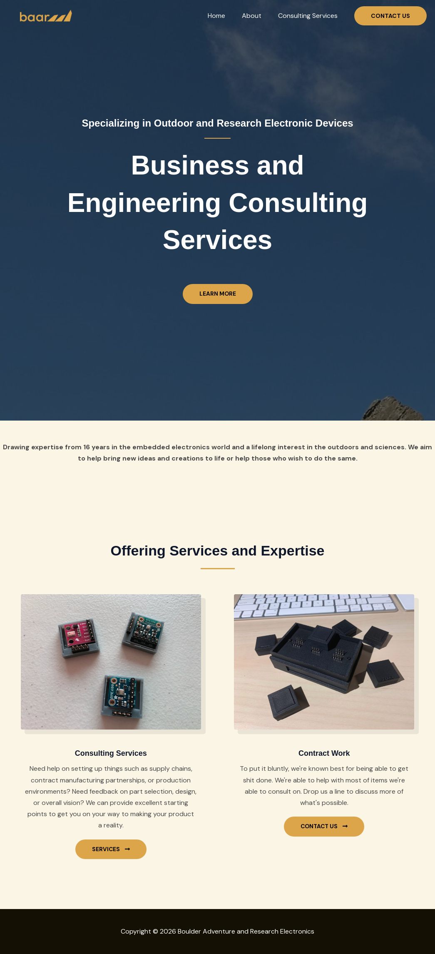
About (256, 15)
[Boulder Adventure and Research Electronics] (44, 15)
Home (225, 15)
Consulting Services (309, 15)
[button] (390, 15)
